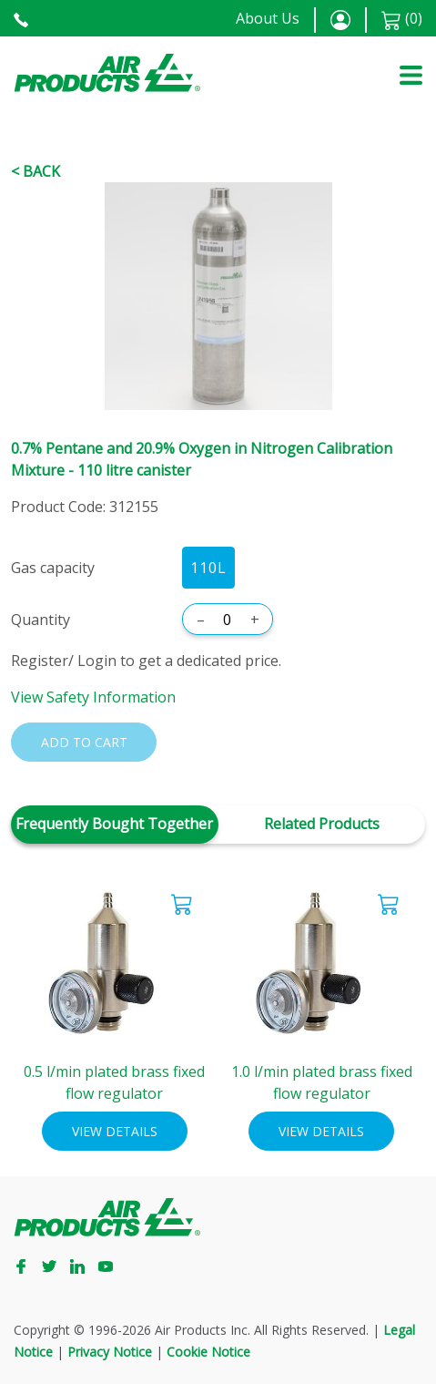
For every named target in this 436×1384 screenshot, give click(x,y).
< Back (35, 171)
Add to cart (84, 742)
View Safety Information (93, 697)
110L (208, 568)
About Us (267, 18)
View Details (114, 1131)
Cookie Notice (208, 1351)
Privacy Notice (109, 1351)
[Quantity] (227, 619)
